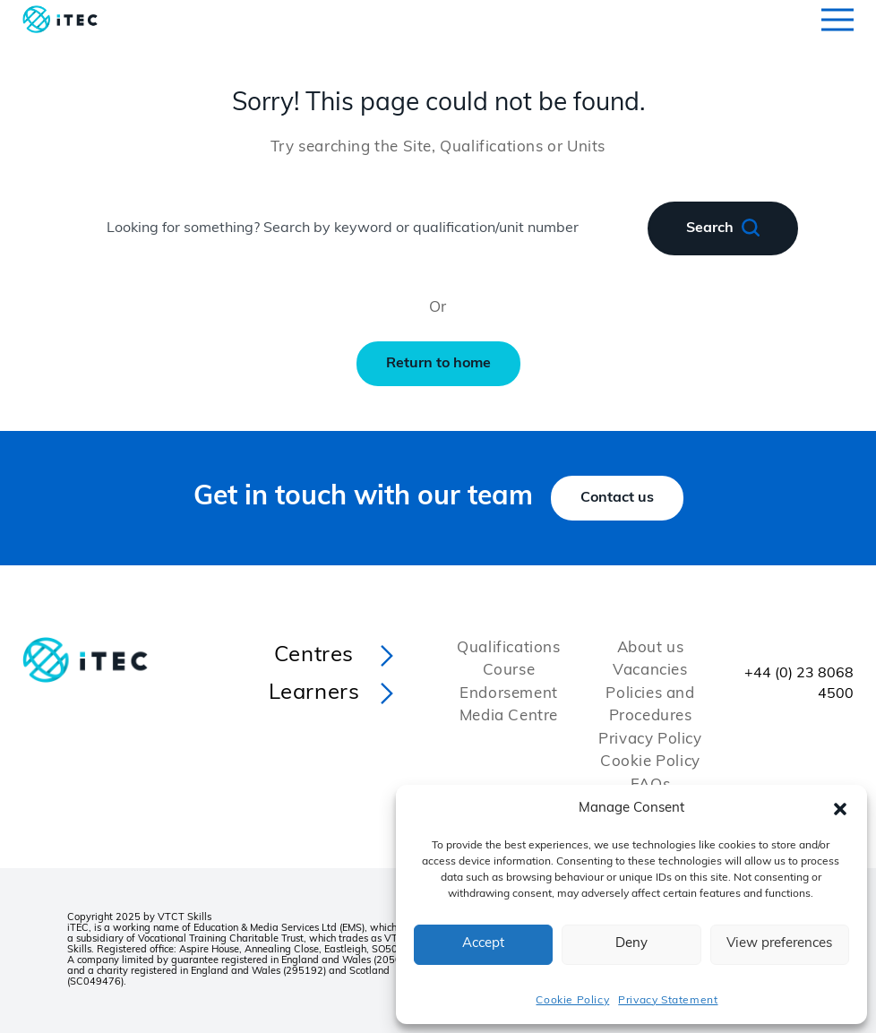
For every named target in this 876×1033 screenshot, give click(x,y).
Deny (631, 944)
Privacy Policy (649, 739)
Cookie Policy (572, 1000)
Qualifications (508, 648)
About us (650, 648)
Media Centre (508, 716)
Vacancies (650, 670)
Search (723, 228)
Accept (483, 944)
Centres (314, 656)
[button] (840, 809)
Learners (314, 693)
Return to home (438, 364)
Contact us (617, 498)
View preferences (779, 944)
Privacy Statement (667, 1000)
